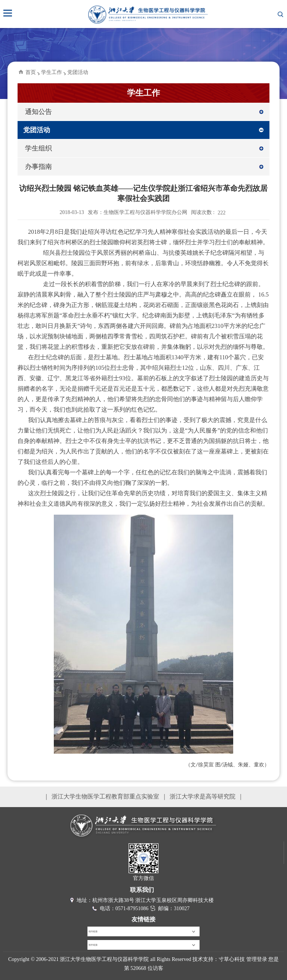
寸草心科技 (232, 959)
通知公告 (38, 111)
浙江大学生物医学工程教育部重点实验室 (105, 796)
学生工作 (51, 72)
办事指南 (38, 166)
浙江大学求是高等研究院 (202, 796)
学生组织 (38, 148)
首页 (30, 72)
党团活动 (77, 72)
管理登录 (256, 959)
